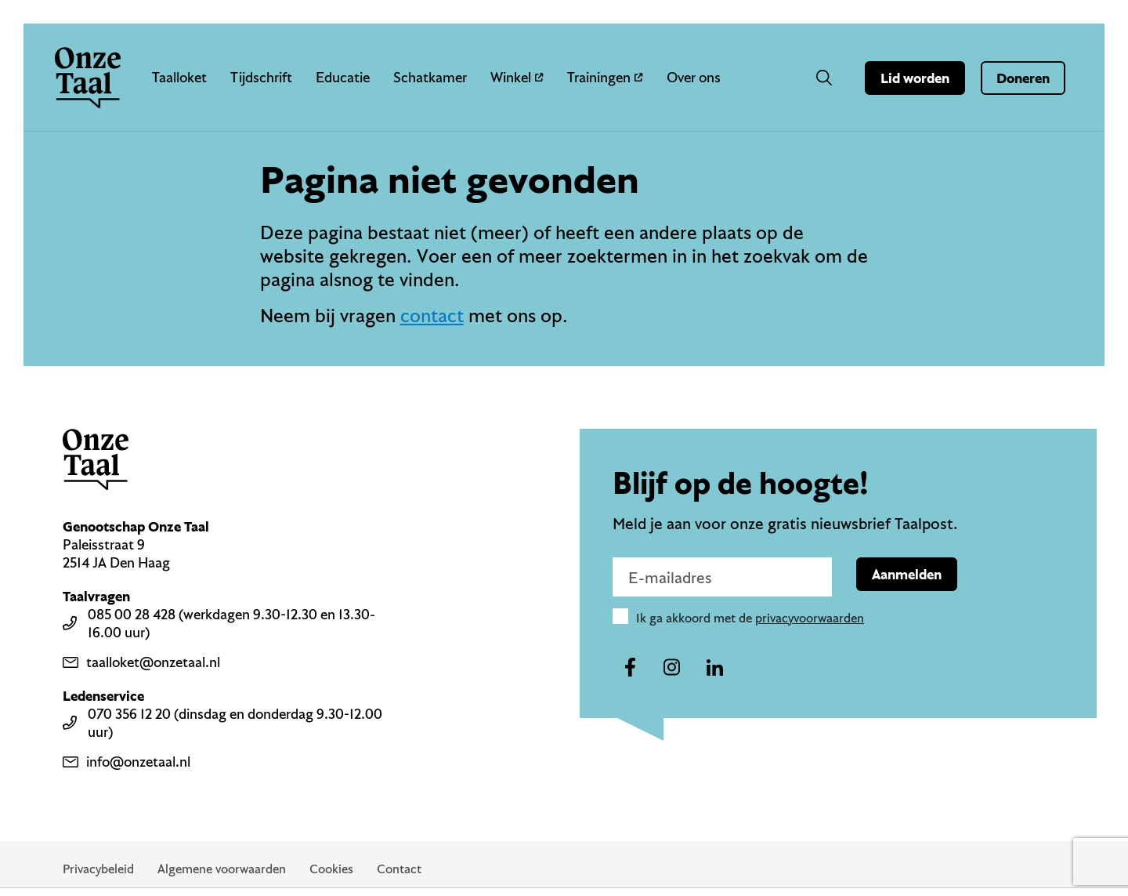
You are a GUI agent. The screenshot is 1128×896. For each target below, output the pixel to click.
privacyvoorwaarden (809, 618)
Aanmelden (907, 574)
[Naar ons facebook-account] (630, 668)
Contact (399, 868)
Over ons (694, 77)
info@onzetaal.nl (126, 762)
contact (432, 315)
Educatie (343, 77)
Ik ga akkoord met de (750, 618)
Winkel (517, 77)
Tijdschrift (261, 77)
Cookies (331, 868)
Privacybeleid (98, 868)
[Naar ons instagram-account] (672, 668)
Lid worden (914, 78)
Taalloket (179, 77)
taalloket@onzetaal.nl (141, 662)
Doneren (1023, 78)
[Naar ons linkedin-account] (714, 668)
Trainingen (605, 77)
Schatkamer (430, 77)
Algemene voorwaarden (221, 868)
